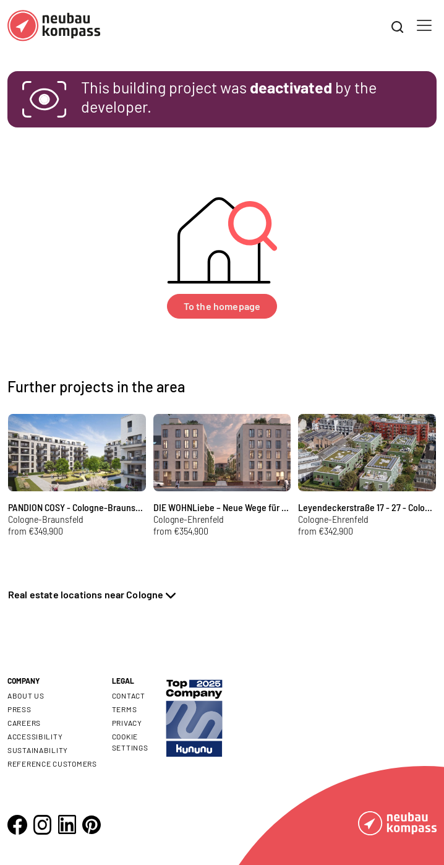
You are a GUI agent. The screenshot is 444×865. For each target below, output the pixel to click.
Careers (24, 722)
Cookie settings (130, 742)
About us (26, 695)
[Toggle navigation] (424, 25)
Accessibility (34, 736)
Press (19, 709)
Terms (124, 709)
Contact (128, 695)
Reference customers (52, 763)
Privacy (127, 722)
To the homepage (222, 306)
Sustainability (37, 750)
